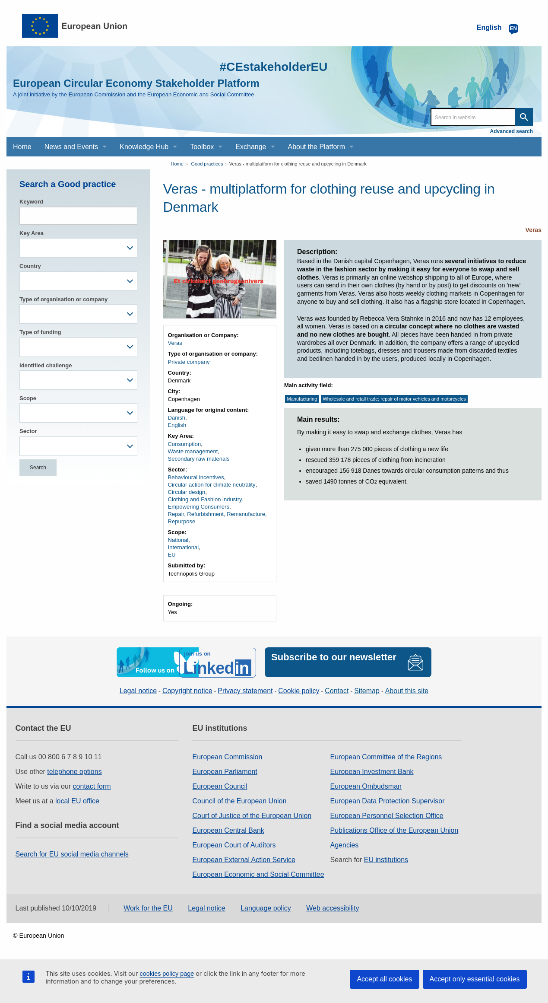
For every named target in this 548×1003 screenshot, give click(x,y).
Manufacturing (302, 398)
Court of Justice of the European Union (251, 814)
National (178, 540)
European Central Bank (228, 829)
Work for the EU (148, 907)
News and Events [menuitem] (71, 146)
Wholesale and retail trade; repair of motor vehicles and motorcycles (394, 398)
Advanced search (511, 131)
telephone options (74, 770)
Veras (534, 229)
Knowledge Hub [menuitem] (144, 146)
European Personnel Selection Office (386, 814)
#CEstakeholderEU (269, 66)
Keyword (31, 201)
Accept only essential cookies (475, 979)
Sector (28, 431)
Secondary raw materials (199, 458)
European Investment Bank (372, 770)
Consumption (184, 444)
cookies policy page (167, 973)
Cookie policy (298, 690)
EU (172, 554)
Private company (189, 362)
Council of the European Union (239, 799)
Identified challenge (45, 365)
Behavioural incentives (196, 477)
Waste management (193, 451)
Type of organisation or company (63, 299)
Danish (176, 417)
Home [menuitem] (22, 146)
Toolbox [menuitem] (202, 146)
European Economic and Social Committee (258, 873)
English (177, 425)
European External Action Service (243, 858)
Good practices (207, 163)
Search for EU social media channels (72, 853)
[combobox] (78, 248)
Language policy (266, 907)
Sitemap (367, 690)
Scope (27, 398)
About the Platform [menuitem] (316, 146)
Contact (336, 690)
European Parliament (224, 770)
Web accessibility (332, 907)
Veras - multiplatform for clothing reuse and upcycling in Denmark (298, 163)
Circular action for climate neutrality (212, 484)
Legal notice (138, 690)
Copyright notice (187, 690)
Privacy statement (245, 690)
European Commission (227, 755)
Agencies (344, 843)
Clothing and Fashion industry (205, 499)
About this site (407, 690)
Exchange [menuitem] (250, 146)
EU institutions (386, 858)
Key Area (31, 233)
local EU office (77, 799)
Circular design (187, 492)
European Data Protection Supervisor (387, 799)
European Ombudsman (366, 785)
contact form (92, 785)
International (183, 547)
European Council (219, 785)
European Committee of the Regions (386, 755)
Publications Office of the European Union (394, 829)
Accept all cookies (384, 979)
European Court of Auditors (234, 843)
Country (30, 266)
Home (177, 163)
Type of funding (40, 332)
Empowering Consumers (198, 506)
